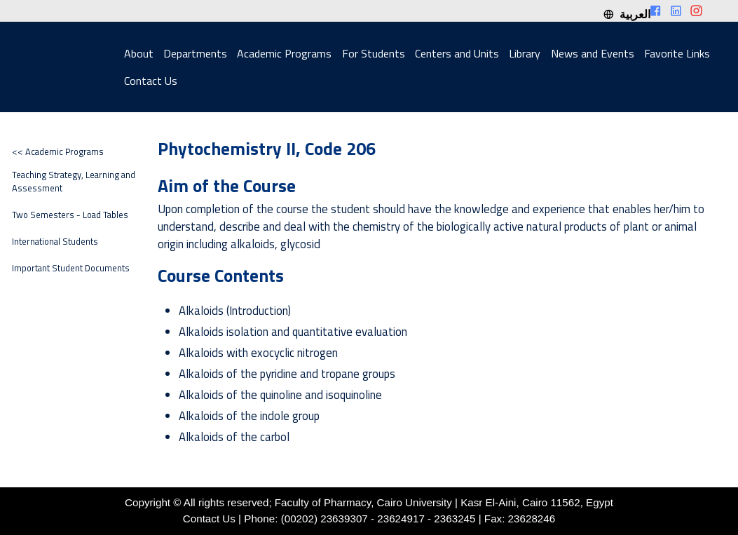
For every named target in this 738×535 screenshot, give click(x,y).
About (138, 53)
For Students (373, 53)
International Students (55, 241)
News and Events (592, 53)
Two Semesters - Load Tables (70, 215)
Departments (195, 53)
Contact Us (150, 80)
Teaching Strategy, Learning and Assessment (73, 181)
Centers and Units (457, 53)
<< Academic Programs (58, 151)
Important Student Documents (71, 268)
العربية (626, 14)
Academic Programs (284, 53)
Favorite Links (677, 53)
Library (524, 53)
